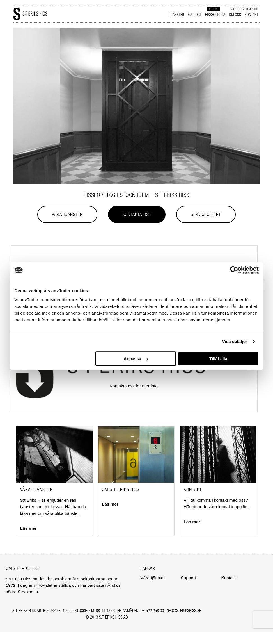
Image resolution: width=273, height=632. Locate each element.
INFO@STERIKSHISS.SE (183, 610)
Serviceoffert (206, 214)
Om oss (235, 14)
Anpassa (136, 358)
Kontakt (251, 14)
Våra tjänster (67, 214)
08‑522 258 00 (152, 610)
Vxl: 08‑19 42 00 (244, 9)
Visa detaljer (234, 341)
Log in (213, 8)
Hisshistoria (215, 14)
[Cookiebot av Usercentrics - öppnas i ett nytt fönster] (234, 270)
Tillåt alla (218, 358)
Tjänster (176, 14)
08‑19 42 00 (105, 610)
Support (194, 14)
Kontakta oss (137, 214)
